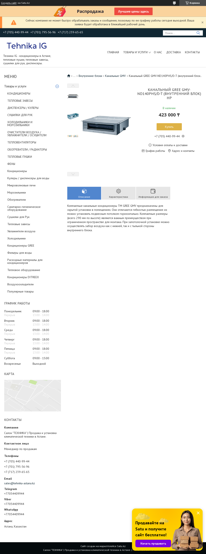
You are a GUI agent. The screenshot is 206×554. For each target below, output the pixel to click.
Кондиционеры (17, 171)
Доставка (173, 52)
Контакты (192, 52)
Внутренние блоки (90, 75)
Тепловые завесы (18, 224)
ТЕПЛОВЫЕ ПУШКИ (19, 157)
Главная (113, 52)
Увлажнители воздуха (21, 231)
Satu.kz (121, 546)
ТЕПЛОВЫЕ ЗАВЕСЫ (20, 101)
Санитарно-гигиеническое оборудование (24, 208)
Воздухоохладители (20, 284)
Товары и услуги (135, 52)
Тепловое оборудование (23, 270)
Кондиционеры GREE (20, 245)
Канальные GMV (115, 75)
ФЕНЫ (11, 164)
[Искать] (198, 33)
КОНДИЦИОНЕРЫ (18, 93)
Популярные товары (20, 291)
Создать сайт (9, 2)
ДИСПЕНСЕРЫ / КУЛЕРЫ (22, 108)
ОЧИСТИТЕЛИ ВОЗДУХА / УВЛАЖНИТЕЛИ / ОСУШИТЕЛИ (26, 133)
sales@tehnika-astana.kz (19, 483)
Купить (169, 127)
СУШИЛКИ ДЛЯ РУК (20, 115)
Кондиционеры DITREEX (23, 277)
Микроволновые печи (21, 185)
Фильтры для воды (19, 253)
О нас (158, 52)
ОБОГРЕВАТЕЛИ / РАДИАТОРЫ (27, 149)
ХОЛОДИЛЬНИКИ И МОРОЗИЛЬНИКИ (19, 123)
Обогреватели (16, 200)
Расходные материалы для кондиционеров (24, 261)
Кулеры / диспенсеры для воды (28, 178)
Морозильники (16, 192)
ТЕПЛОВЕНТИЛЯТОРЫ (21, 142)
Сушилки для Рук (18, 217)
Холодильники (16, 238)
